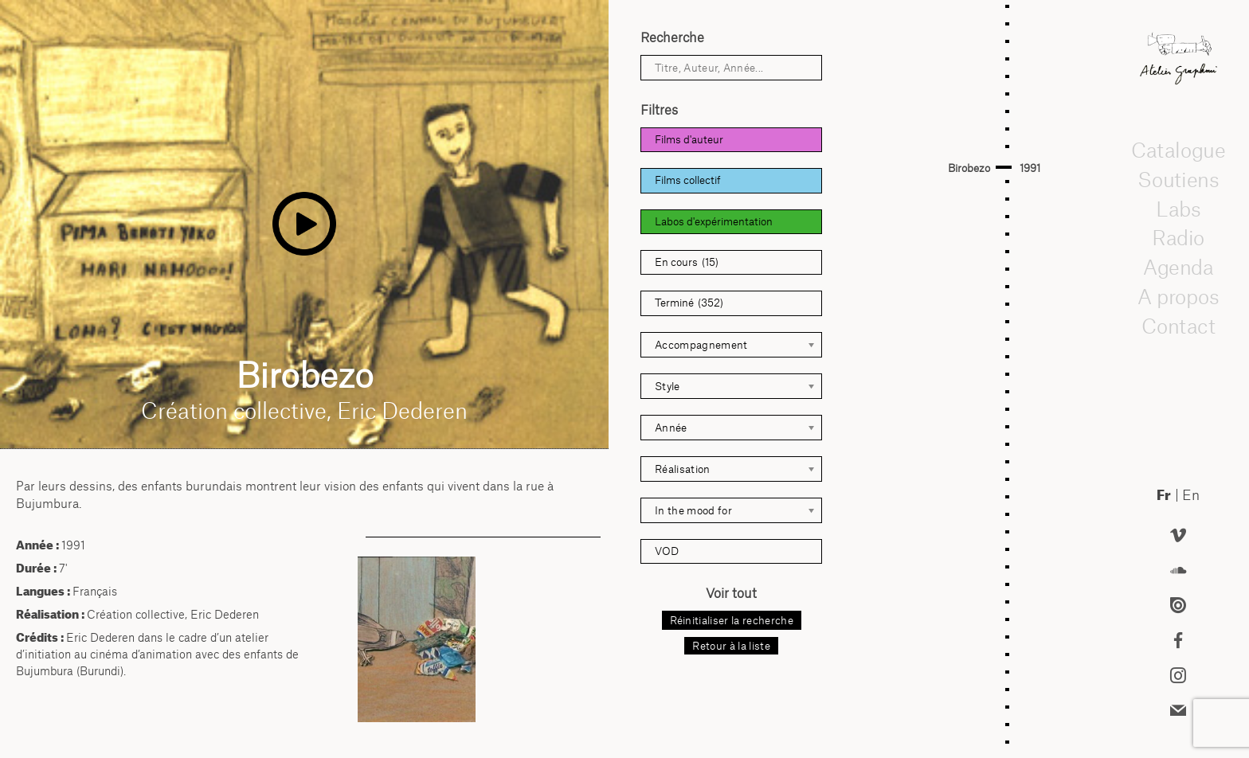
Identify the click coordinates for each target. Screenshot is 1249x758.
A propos (1178, 296)
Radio (1178, 238)
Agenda (1178, 267)
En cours (686, 262)
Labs (1178, 209)
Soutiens (1178, 179)
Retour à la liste (730, 645)
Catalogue (1178, 150)
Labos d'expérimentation (714, 221)
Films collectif (688, 180)
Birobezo (969, 168)
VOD (667, 551)
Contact (1178, 326)
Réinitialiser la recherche (731, 620)
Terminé (689, 303)
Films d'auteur (689, 139)
